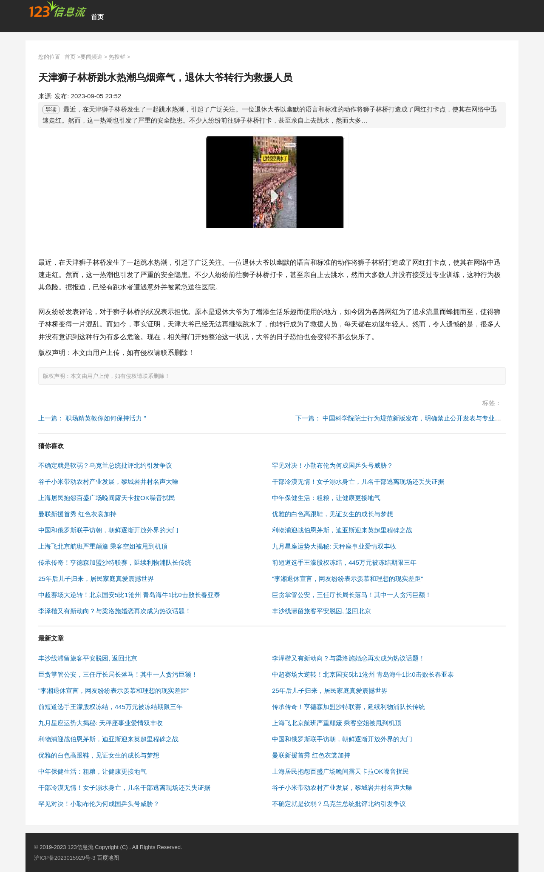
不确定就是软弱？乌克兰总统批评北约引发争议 (105, 465)
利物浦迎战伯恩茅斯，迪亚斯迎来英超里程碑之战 (342, 530)
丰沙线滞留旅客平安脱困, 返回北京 (321, 611)
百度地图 (108, 858)
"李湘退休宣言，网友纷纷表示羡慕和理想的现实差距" (347, 578)
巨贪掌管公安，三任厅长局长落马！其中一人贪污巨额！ (351, 594)
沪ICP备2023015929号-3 (65, 858)
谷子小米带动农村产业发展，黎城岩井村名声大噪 (108, 481)
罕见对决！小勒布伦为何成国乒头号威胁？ (332, 465)
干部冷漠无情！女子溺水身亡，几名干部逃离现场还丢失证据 (358, 481)
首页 (97, 16)
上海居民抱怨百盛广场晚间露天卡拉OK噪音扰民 (106, 497)
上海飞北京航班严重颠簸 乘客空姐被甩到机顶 (102, 546)
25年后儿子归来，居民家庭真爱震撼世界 (96, 578)
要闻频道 (91, 57)
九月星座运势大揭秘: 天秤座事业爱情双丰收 (334, 546)
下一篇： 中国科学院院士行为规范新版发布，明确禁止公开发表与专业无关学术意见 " (416, 418)
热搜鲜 (117, 57)
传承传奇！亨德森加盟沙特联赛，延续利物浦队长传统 (114, 562)
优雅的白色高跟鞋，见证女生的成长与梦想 (332, 513)
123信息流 (81, 847)
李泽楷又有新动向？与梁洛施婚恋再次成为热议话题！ (114, 611)
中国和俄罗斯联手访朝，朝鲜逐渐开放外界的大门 (108, 530)
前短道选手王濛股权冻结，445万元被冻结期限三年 (344, 562)
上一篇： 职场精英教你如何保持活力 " (92, 418)
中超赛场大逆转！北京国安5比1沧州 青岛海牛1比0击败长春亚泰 (129, 594)
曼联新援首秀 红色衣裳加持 (77, 513)
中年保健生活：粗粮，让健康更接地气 (326, 497)
